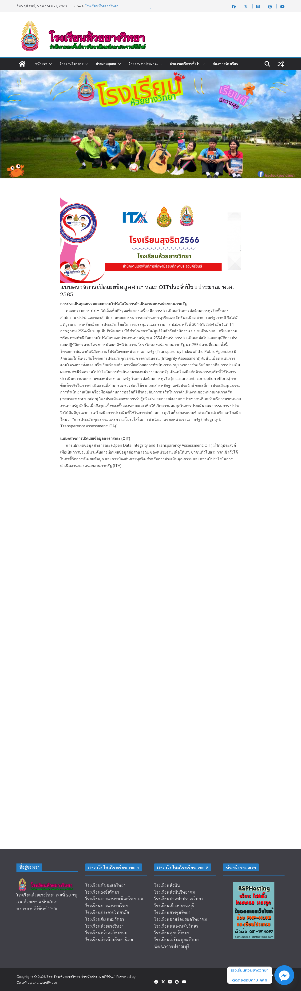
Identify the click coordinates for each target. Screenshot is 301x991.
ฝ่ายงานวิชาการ (71, 64)
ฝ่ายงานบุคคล (106, 64)
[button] (49, 64)
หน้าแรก (41, 64)
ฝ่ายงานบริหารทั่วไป (185, 64)
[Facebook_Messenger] (284, 975)
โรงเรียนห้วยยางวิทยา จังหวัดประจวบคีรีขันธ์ (81, 976)
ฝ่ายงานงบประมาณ (143, 64)
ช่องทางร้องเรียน (225, 64)
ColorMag (24, 982)
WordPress (48, 982)
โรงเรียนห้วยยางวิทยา (101, 6)
